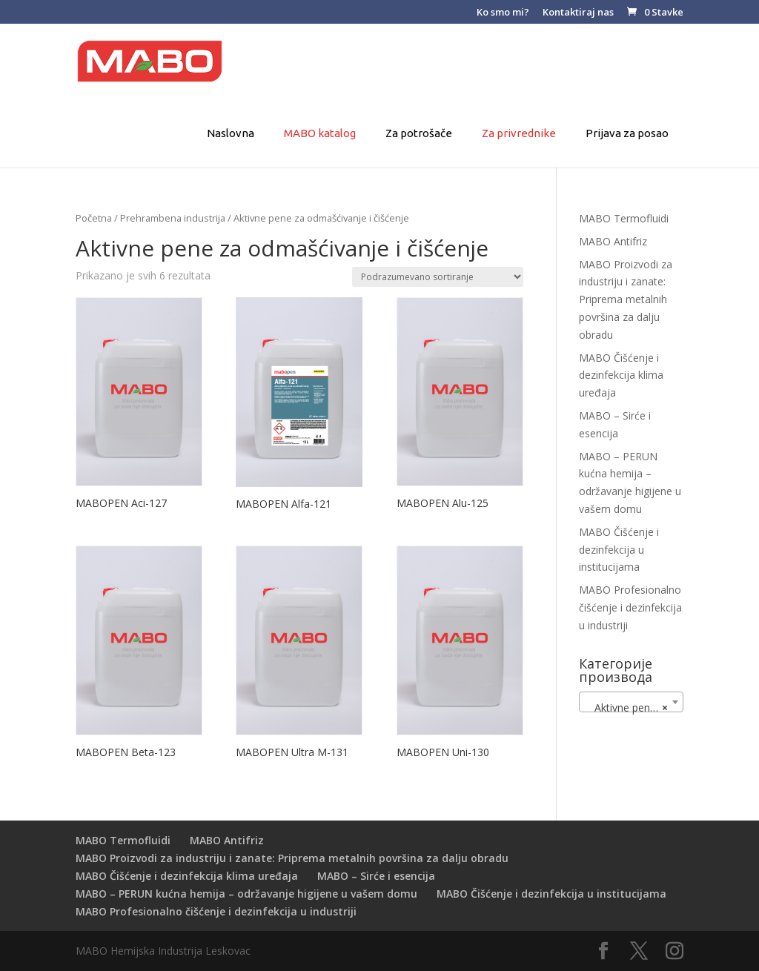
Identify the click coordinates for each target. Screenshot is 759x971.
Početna (94, 218)
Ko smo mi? (503, 13)
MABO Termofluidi (624, 218)
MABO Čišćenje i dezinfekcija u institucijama (619, 549)
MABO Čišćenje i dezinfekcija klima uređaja (621, 375)
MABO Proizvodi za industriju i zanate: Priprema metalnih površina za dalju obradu (625, 299)
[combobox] (631, 702)
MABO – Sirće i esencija (376, 876)
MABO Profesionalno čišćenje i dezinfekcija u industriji (630, 607)
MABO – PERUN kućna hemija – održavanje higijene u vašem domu (246, 894)
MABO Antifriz (613, 241)
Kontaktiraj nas (578, 13)
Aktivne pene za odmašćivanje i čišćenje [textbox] (634, 707)
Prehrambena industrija (172, 218)
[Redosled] (437, 277)
